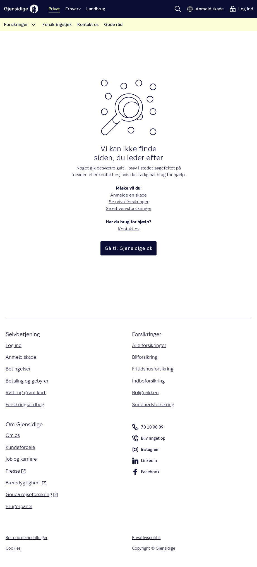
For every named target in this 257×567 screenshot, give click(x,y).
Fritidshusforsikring (153, 369)
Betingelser (18, 369)
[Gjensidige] (21, 9)
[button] (178, 9)
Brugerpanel (19, 506)
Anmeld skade (21, 357)
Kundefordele (20, 447)
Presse (16, 470)
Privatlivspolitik (146, 537)
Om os (13, 435)
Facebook (146, 472)
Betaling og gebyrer (27, 381)
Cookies (13, 548)
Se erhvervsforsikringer (128, 208)
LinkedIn (144, 461)
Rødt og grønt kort (26, 392)
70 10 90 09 (148, 427)
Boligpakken (145, 392)
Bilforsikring (145, 357)
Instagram (146, 450)
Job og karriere (21, 459)
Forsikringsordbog (25, 404)
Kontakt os (128, 228)
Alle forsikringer (149, 345)
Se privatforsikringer (128, 201)
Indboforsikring (148, 381)
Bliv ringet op (148, 439)
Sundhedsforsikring (153, 404)
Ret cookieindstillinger (26, 537)
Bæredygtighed (26, 482)
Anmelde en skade (128, 195)
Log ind (13, 345)
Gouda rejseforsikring (32, 494)
